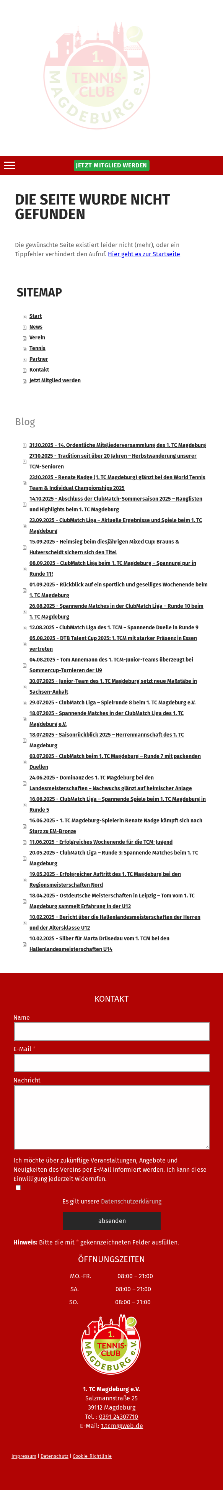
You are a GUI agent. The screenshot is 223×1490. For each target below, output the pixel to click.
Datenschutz (54, 1456)
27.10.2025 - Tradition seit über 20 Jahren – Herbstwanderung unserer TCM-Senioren (113, 461)
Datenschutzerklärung (131, 1201)
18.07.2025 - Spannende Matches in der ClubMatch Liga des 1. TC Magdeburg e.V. (106, 718)
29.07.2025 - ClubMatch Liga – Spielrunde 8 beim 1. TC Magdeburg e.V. (112, 702)
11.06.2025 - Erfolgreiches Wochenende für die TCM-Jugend (101, 842)
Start (35, 316)
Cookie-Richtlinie (92, 1456)
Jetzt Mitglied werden (55, 380)
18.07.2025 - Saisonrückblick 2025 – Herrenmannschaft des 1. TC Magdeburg (106, 740)
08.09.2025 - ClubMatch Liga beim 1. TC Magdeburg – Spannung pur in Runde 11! (112, 568)
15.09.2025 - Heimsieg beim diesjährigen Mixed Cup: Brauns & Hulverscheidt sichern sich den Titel (104, 547)
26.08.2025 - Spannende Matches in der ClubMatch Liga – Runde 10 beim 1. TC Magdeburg (116, 611)
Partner (38, 359)
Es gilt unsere (111, 1201)
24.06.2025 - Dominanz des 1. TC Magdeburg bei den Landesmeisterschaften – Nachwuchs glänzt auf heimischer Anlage (110, 783)
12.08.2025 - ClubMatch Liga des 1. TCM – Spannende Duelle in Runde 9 (114, 627)
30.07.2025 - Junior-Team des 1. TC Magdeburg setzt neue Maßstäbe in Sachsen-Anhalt (113, 686)
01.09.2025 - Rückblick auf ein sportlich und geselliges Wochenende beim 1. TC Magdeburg (118, 590)
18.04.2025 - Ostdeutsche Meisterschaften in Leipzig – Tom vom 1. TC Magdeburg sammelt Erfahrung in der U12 (112, 901)
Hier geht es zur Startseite (144, 254)
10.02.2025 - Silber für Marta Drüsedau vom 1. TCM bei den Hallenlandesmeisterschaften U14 (99, 944)
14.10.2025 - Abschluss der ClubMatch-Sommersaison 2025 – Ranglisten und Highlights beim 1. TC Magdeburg (115, 504)
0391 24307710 (118, 1416)
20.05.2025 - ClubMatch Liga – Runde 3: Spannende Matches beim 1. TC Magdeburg (113, 858)
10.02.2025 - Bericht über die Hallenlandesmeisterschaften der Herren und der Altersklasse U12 (114, 922)
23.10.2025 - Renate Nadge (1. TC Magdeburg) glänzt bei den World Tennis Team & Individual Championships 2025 (117, 482)
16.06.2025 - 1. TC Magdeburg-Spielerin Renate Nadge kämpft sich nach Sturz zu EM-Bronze (115, 826)
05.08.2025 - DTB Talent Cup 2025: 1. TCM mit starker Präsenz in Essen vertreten (113, 643)
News (35, 327)
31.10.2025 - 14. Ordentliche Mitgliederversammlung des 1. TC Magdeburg (117, 445)
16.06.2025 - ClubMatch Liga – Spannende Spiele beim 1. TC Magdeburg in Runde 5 (117, 804)
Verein (37, 337)
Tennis (37, 348)
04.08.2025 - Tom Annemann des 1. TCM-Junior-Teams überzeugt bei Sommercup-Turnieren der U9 (111, 665)
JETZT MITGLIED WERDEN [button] (111, 165)
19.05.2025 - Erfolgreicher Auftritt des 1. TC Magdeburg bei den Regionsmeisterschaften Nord (105, 879)
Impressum (23, 1456)
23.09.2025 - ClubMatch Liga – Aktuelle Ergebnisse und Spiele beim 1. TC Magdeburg (115, 525)
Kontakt (39, 370)
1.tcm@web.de (122, 1425)
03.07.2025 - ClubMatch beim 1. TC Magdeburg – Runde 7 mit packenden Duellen (115, 761)
